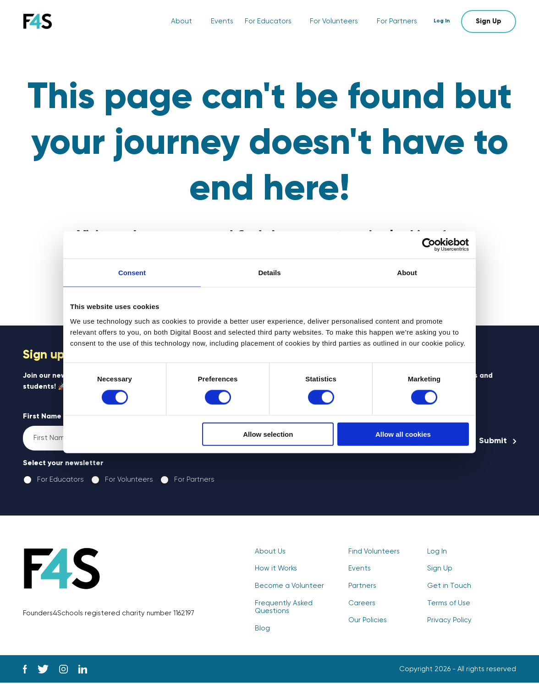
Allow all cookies (403, 434)
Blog (262, 629)
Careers (361, 604)
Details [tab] (269, 273)
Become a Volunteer (289, 587)
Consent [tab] (132, 273)
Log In (444, 21)
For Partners (397, 21)
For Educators (270, 21)
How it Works (276, 570)
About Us (270, 553)
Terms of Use (448, 604)
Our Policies (367, 621)
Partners (362, 587)
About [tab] (407, 273)
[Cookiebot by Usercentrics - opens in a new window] (429, 245)
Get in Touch (448, 587)
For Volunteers (335, 21)
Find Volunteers (373, 553)
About (185, 21)
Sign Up (488, 21)
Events (225, 21)
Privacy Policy (449, 621)
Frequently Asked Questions (283, 608)
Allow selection (268, 434)
